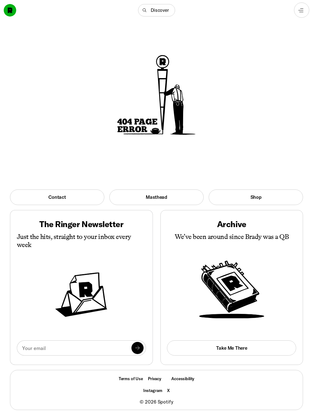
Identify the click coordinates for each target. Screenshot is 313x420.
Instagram (152, 390)
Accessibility (182, 378)
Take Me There (231, 348)
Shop (256, 197)
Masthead (156, 197)
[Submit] (137, 348)
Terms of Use (131, 378)
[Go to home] (10, 10)
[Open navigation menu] (301, 10)
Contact (57, 197)
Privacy (154, 378)
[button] (156, 10)
